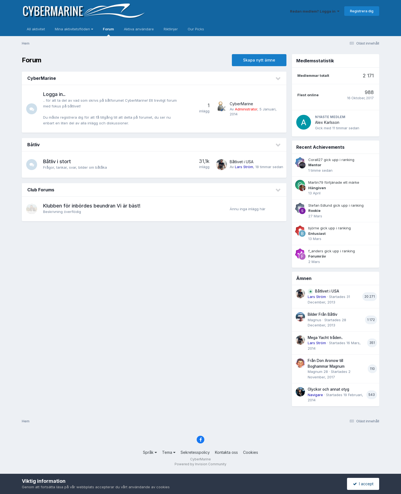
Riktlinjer (171, 29)
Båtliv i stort (57, 161)
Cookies (250, 452)
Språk (150, 452)
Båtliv (33, 144)
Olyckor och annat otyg (328, 389)
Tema (168, 452)
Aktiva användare (139, 29)
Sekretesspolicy (195, 452)
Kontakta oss (226, 452)
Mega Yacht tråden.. (325, 337)
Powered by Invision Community (200, 464)
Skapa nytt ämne (259, 60)
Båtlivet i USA (241, 161)
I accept (363, 483)
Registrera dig (361, 11)
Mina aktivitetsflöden (74, 29)
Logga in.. (54, 94)
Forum (108, 31)
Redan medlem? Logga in (314, 11)
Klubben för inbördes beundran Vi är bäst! (91, 206)
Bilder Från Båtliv (322, 314)
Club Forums (40, 189)
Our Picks (196, 29)
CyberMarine (41, 78)
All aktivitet (36, 29)
